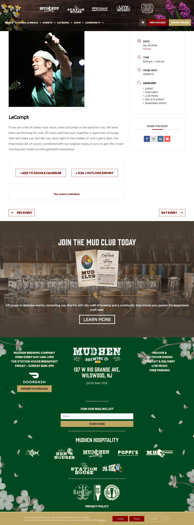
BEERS (10, 22)
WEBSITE (148, 74)
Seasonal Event (155, 103)
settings (101, 520)
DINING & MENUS (29, 22)
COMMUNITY (94, 22)
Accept (120, 518)
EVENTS (49, 22)
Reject (137, 518)
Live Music (151, 95)
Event (148, 88)
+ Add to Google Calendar (40, 173)
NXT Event (172, 213)
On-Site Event (153, 99)
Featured (150, 92)
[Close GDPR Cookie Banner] (166, 519)
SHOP (79, 22)
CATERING (64, 22)
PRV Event (21, 213)
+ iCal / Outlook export (95, 173)
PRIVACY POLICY (97, 506)
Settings (154, 518)
